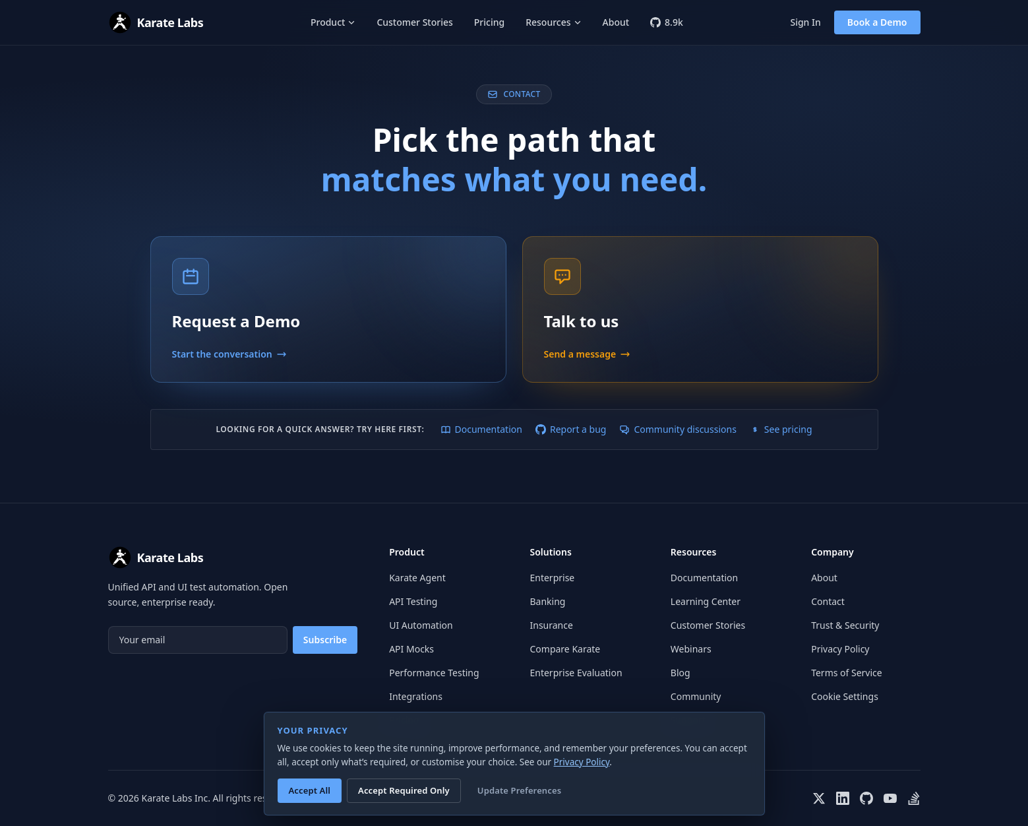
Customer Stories (414, 22)
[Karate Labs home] (156, 22)
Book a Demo (877, 22)
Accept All (310, 790)
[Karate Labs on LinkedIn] (842, 798)
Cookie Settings (844, 696)
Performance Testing (434, 672)
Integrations (415, 696)
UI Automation (420, 625)
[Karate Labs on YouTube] (890, 798)
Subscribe (325, 639)
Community (696, 696)
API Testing (413, 601)
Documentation (481, 429)
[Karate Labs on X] (819, 798)
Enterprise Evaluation (575, 672)
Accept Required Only (404, 790)
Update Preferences (519, 790)
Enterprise (551, 577)
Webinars (691, 649)
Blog (680, 672)
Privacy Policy (840, 649)
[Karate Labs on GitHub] (866, 798)
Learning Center (706, 601)
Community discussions (677, 429)
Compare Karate (564, 649)
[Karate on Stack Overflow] (914, 798)
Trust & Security (845, 625)
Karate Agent (417, 577)
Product (333, 22)
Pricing (489, 22)
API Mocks (411, 649)
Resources (553, 22)
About (616, 22)
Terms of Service (846, 672)
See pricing (781, 429)
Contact (828, 601)
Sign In (805, 22)
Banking (547, 601)
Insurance (550, 625)
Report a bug (571, 429)
